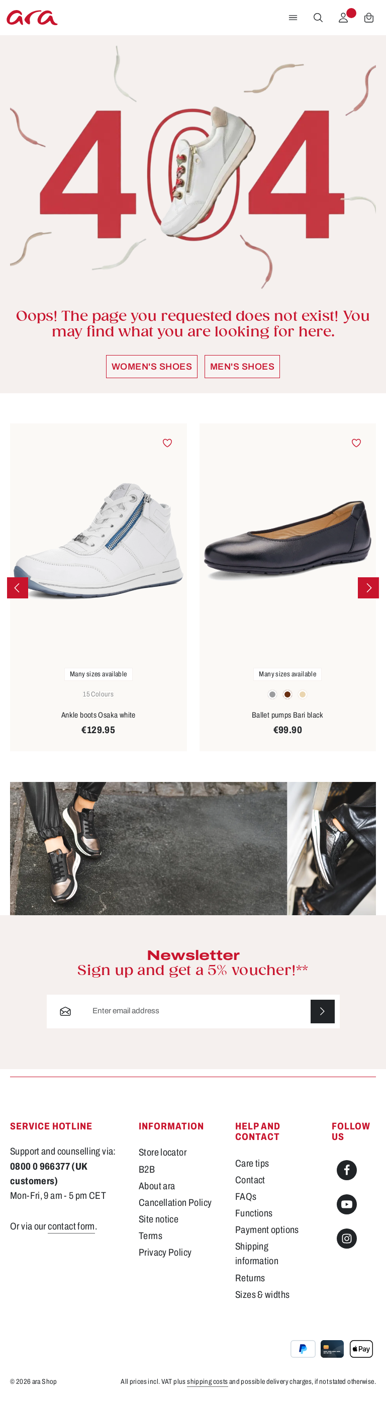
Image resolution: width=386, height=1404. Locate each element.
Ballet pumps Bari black (288, 715)
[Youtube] (347, 1204)
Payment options (267, 1229)
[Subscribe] (323, 1012)
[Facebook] (347, 1170)
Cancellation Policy (175, 1202)
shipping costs (207, 1381)
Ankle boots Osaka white (98, 715)
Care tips (252, 1163)
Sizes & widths (262, 1294)
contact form (71, 1226)
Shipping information (256, 1253)
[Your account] (343, 18)
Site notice (158, 1219)
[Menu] (293, 18)
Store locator (162, 1153)
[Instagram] (347, 1238)
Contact (250, 1180)
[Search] (318, 18)
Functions (253, 1213)
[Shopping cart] (368, 18)
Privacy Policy (165, 1252)
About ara (157, 1186)
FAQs (246, 1196)
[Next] (368, 587)
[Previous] (17, 587)
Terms (150, 1236)
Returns (250, 1278)
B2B (147, 1169)
